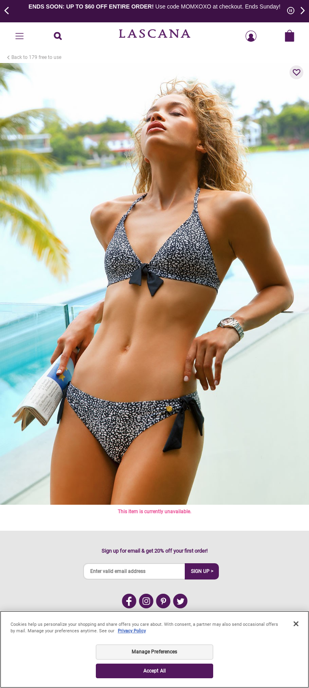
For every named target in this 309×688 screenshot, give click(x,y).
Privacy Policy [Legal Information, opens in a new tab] (132, 631)
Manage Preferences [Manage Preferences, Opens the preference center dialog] (154, 652)
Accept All (154, 671)
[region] (154, 649)
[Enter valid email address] (134, 571)
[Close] (296, 624)
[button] (296, 72)
